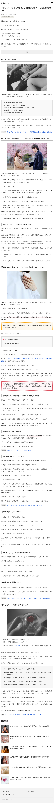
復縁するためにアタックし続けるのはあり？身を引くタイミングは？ (30, 737)
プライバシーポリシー (8, 794)
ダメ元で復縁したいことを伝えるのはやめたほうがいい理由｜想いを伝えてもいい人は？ (30, 778)
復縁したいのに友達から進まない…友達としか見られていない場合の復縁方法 (29, 598)
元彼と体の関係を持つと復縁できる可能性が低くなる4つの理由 (25, 505)
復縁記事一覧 (5, 791)
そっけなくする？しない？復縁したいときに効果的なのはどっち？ (30, 767)
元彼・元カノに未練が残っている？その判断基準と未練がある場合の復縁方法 (29, 132)
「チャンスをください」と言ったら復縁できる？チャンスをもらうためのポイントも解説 (30, 747)
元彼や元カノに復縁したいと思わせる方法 (19, 450)
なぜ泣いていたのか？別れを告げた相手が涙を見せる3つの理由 (29, 726)
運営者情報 (31, 791)
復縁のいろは (5, 3)
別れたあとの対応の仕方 (7, 16)
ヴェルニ (17, 645)
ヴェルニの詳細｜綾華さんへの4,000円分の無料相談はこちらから (24, 714)
